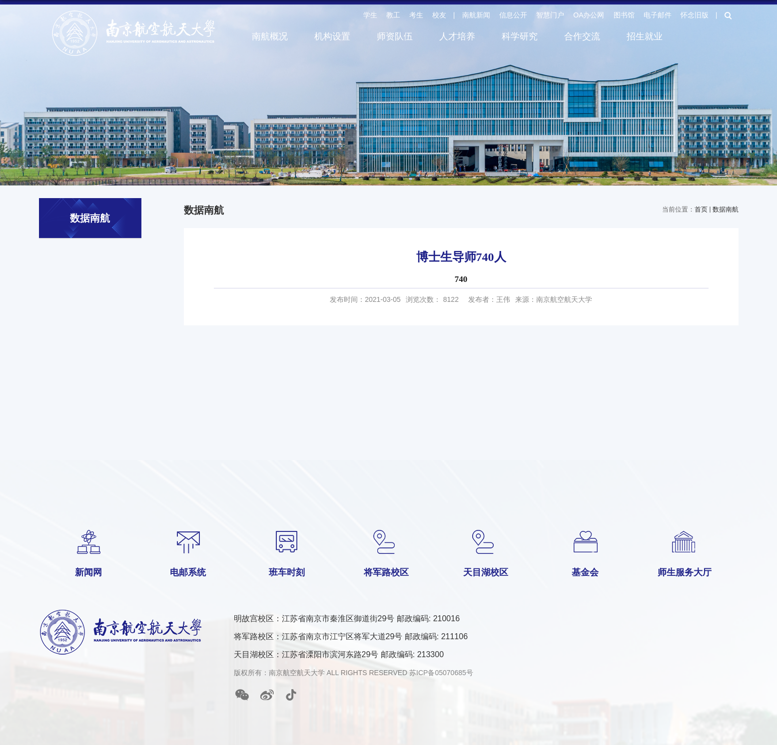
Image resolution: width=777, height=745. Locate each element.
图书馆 (624, 15)
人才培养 (457, 36)
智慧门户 (550, 15)
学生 (370, 15)
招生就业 (645, 36)
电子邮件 (658, 15)
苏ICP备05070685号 (441, 673)
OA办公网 (588, 15)
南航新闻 (476, 15)
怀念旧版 (695, 15)
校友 (439, 15)
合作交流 (582, 36)
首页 (701, 209)
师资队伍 (395, 36)
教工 (393, 15)
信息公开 (513, 15)
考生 (416, 15)
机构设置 (332, 36)
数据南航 (726, 209)
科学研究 (520, 36)
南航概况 (270, 36)
